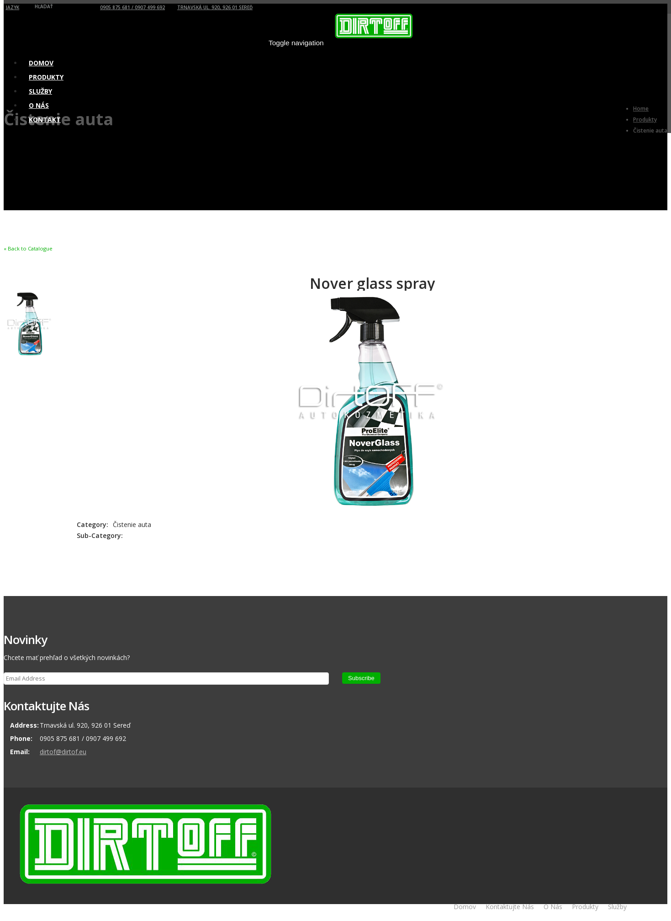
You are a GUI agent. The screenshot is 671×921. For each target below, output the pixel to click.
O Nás (553, 906)
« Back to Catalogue (28, 248)
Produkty (585, 906)
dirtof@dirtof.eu (63, 751)
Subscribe (361, 678)
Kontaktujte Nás (510, 906)
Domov (465, 906)
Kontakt (45, 119)
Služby (617, 906)
